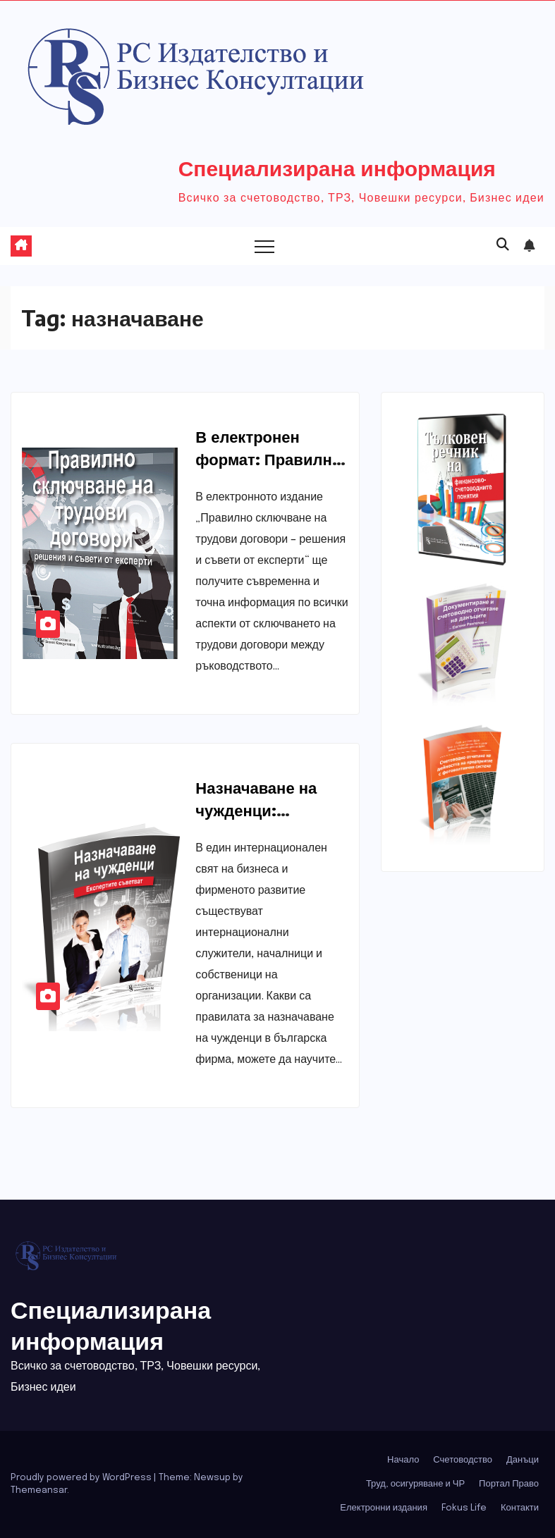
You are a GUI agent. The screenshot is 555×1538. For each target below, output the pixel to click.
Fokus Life (464, 1508)
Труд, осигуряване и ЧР (415, 1484)
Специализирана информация (337, 167)
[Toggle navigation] (264, 246)
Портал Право (509, 1484)
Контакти (520, 1508)
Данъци (522, 1460)
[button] (502, 245)
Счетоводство (462, 1460)
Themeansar (39, 1490)
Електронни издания (383, 1508)
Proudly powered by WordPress (82, 1477)
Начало (403, 1460)
